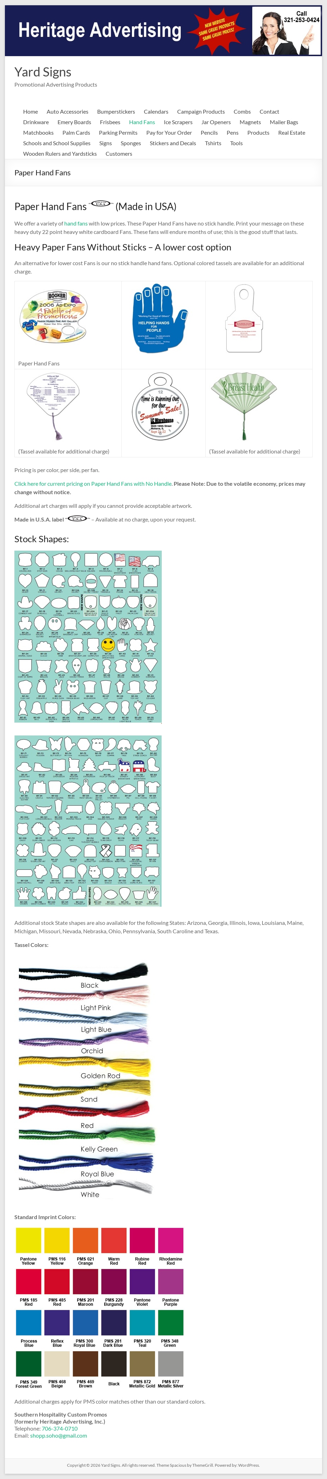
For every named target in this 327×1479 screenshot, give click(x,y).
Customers (119, 153)
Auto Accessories (67, 111)
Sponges (131, 143)
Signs (105, 143)
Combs (242, 111)
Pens (233, 132)
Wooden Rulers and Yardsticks (60, 153)
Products (258, 132)
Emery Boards (74, 122)
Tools (236, 143)
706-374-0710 (60, 1428)
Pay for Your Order (169, 132)
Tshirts (213, 143)
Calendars (156, 111)
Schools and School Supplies (57, 143)
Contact (269, 111)
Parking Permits (118, 132)
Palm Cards (76, 132)
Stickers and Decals (173, 143)
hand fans (76, 223)
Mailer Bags (284, 122)
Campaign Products (201, 111)
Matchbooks (38, 132)
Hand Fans (142, 122)
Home (30, 111)
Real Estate (291, 132)
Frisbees (110, 122)
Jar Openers (216, 122)
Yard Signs (43, 71)
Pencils (209, 132)
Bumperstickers (116, 111)
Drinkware (36, 122)
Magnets (250, 122)
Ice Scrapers (178, 122)
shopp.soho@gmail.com (58, 1435)
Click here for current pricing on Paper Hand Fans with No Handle (93, 483)
